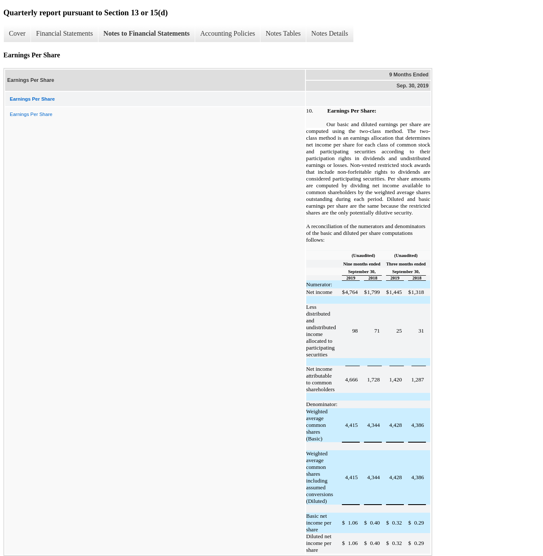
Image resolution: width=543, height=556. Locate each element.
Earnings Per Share (31, 114)
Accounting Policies (227, 33)
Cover (17, 33)
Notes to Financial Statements (147, 33)
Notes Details (329, 33)
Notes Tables (283, 33)
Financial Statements (64, 33)
